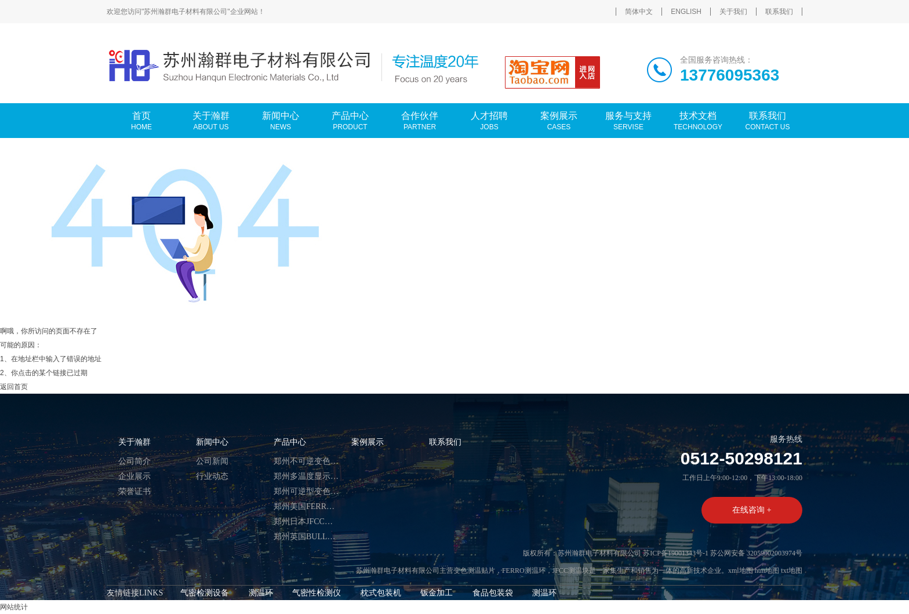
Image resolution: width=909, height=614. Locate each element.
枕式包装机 (381, 592)
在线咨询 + (751, 510)
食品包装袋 (492, 592)
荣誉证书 (134, 491)
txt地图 (791, 570)
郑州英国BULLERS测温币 (307, 536)
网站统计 (14, 607)
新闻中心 (212, 442)
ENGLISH (686, 12)
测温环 (261, 592)
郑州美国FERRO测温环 (307, 506)
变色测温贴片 (474, 570)
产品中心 (290, 442)
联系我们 (779, 12)
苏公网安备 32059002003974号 (756, 553)
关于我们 (733, 12)
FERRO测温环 (524, 570)
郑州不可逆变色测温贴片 (307, 461)
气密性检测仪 (316, 592)
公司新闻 (212, 461)
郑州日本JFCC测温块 (307, 521)
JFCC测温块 (570, 570)
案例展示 (367, 442)
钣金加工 (436, 592)
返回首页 (14, 387)
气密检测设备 (204, 592)
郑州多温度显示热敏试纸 (307, 476)
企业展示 (134, 476)
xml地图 (740, 570)
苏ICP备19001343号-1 (675, 553)
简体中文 (639, 12)
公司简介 (134, 461)
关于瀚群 (134, 442)
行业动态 (212, 476)
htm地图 (767, 570)
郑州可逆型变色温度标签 (307, 491)
